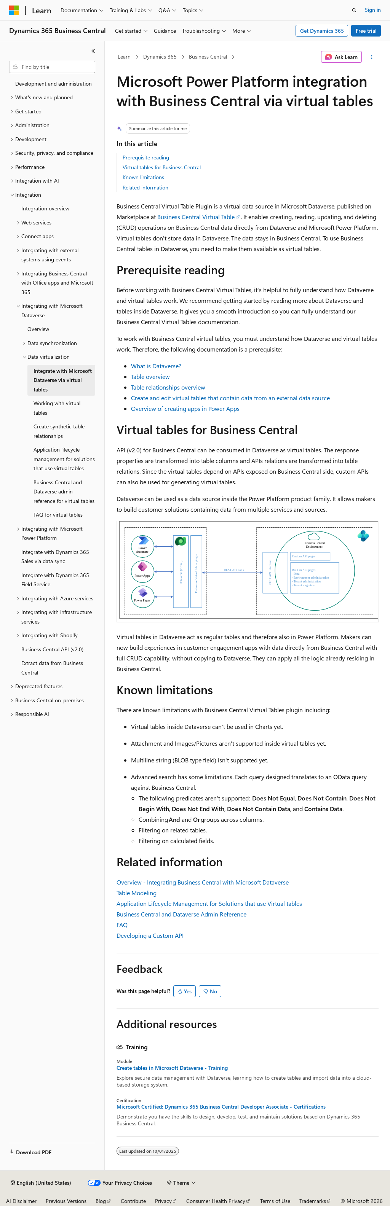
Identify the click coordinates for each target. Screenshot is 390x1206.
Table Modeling (137, 893)
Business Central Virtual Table (196, 217)
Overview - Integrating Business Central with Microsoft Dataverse (203, 882)
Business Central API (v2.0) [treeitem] (52, 649)
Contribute (133, 1200)
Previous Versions (66, 1200)
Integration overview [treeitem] (45, 208)
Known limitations (143, 177)
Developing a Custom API (150, 935)
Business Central (208, 56)
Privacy (163, 1200)
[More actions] (371, 57)
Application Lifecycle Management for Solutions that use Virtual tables (209, 903)
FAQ (122, 925)
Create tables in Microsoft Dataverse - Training (172, 1067)
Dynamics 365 (160, 56)
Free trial (366, 30)
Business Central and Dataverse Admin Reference (181, 914)
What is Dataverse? (156, 366)
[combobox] (52, 67)
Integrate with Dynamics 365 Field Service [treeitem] (55, 579)
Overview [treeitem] (38, 329)
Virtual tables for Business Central (162, 167)
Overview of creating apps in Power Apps (185, 408)
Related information (145, 187)
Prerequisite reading (146, 157)
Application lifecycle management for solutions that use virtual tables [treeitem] (64, 459)
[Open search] (354, 10)
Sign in (373, 9)
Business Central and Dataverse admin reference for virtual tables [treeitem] (64, 491)
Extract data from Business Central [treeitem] (52, 667)
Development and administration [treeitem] (53, 83)
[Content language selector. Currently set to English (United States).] (41, 1183)
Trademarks (312, 1200)
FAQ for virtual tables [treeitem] (58, 514)
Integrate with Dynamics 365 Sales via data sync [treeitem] (55, 556)
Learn (124, 56)
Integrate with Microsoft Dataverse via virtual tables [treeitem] (63, 380)
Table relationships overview (168, 387)
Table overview (150, 376)
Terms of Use (275, 1200)
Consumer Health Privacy (215, 1200)
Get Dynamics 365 (322, 30)
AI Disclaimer (21, 1200)
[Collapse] (93, 51)
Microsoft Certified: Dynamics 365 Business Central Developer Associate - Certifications (221, 1106)
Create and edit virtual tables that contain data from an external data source (230, 398)
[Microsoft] (14, 10)
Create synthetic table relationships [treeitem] (59, 431)
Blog (101, 1200)
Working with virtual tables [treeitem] (57, 407)
